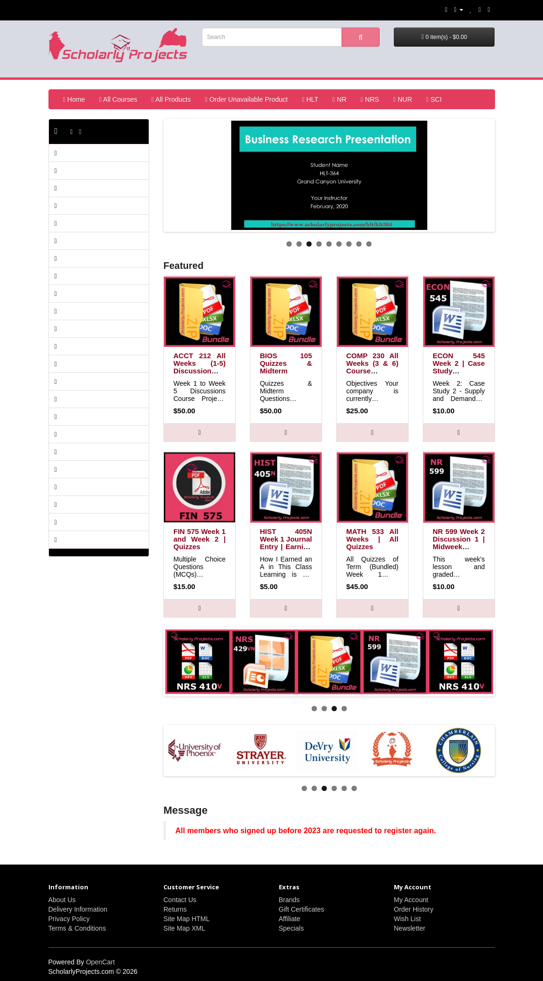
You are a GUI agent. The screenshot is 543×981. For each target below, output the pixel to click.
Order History (413, 909)
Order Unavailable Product (246, 99)
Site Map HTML (186, 919)
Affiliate (290, 919)
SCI (433, 99)
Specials (291, 928)
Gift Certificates (301, 909)
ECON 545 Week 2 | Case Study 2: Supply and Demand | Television (459, 375)
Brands (289, 900)
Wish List (407, 919)
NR (339, 99)
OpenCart (100, 962)
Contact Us (179, 900)
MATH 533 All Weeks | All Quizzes (372, 539)
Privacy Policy (69, 919)
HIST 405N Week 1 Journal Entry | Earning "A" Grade (286, 542)
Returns (175, 909)
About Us (62, 900)
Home (74, 99)
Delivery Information (78, 909)
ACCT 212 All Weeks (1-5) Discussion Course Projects (199, 371)
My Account (411, 900)
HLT (310, 99)
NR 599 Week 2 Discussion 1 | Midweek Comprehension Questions (460, 546)
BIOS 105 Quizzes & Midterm (286, 363)
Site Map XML (184, 928)
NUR (402, 99)
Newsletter (409, 928)
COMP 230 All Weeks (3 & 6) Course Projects (372, 367)
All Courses (118, 99)
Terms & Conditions (77, 928)
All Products (171, 99)
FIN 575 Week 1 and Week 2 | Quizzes (199, 539)
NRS (370, 99)
